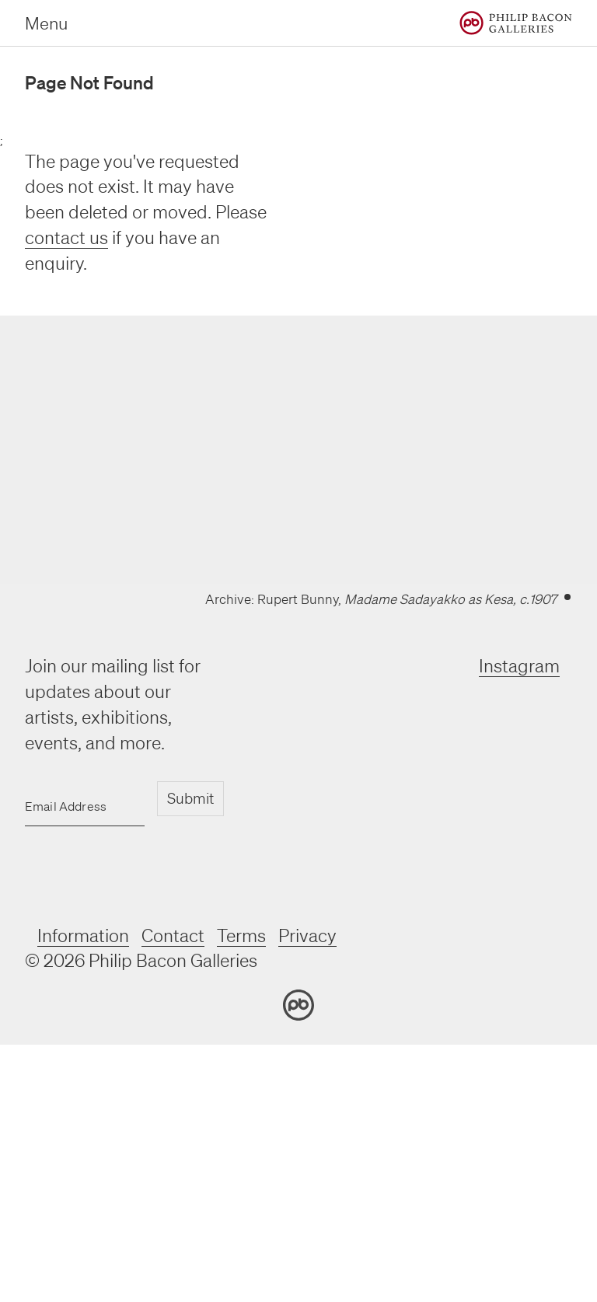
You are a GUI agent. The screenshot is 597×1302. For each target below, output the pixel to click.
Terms (241, 935)
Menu (46, 22)
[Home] (515, 23)
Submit (190, 798)
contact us (66, 237)
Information (83, 935)
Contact (172, 935)
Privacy (307, 935)
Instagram (519, 665)
